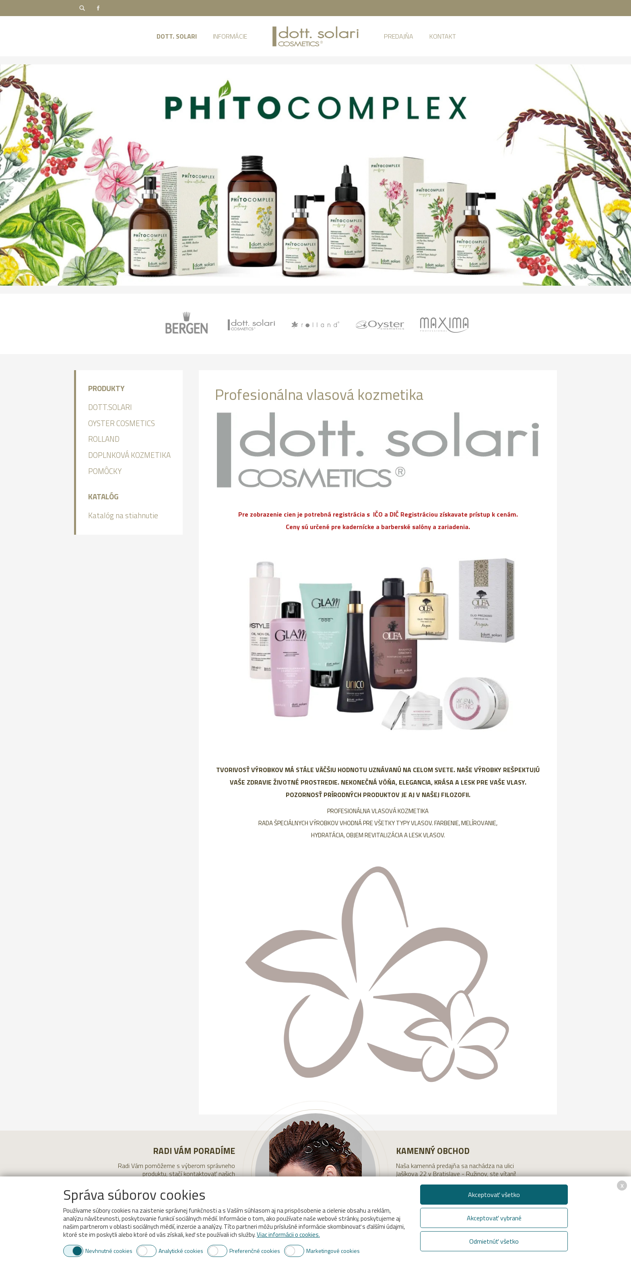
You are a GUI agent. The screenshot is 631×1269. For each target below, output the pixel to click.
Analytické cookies (181, 1250)
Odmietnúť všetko (494, 1241)
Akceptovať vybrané (494, 1218)
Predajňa (398, 36)
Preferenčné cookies (254, 1250)
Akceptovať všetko (494, 1194)
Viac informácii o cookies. (288, 1234)
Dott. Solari (177, 36)
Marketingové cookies (333, 1250)
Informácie (230, 36)
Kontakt (442, 36)
